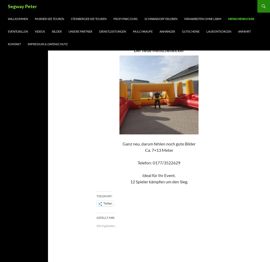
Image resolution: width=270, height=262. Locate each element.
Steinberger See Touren (89, 19)
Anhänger (167, 31)
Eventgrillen (18, 31)
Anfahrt (244, 31)
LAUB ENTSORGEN (218, 31)
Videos (40, 31)
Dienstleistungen (112, 31)
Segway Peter (22, 6)
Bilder (57, 31)
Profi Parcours (125, 19)
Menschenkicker (241, 19)
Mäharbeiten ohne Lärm (202, 19)
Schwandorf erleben (160, 19)
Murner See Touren (49, 19)
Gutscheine (191, 31)
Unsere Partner (80, 31)
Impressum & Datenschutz (48, 44)
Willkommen (18, 19)
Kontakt (14, 44)
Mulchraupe (143, 31)
